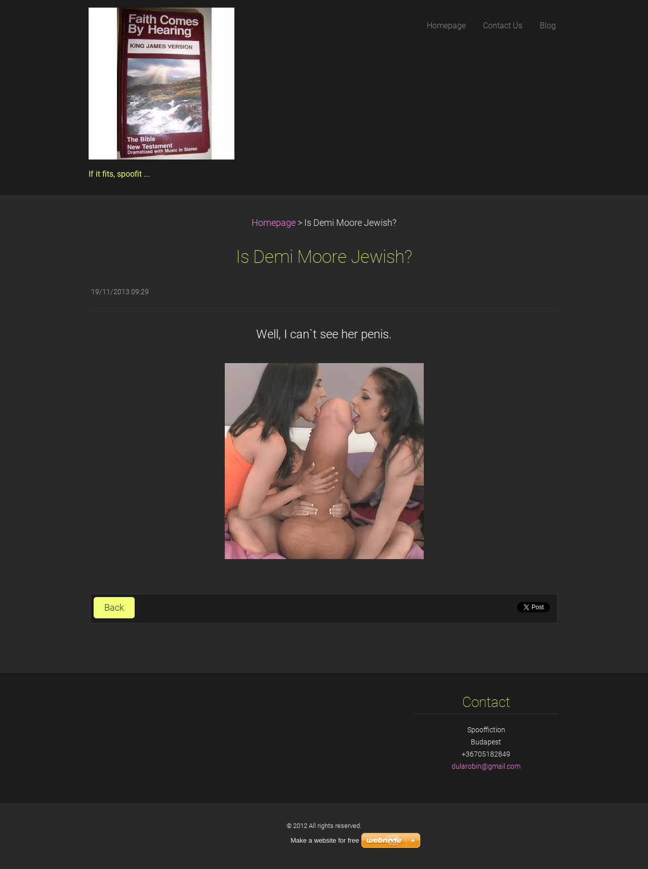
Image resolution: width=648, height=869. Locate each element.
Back (114, 608)
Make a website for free (325, 840)
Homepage (274, 223)
